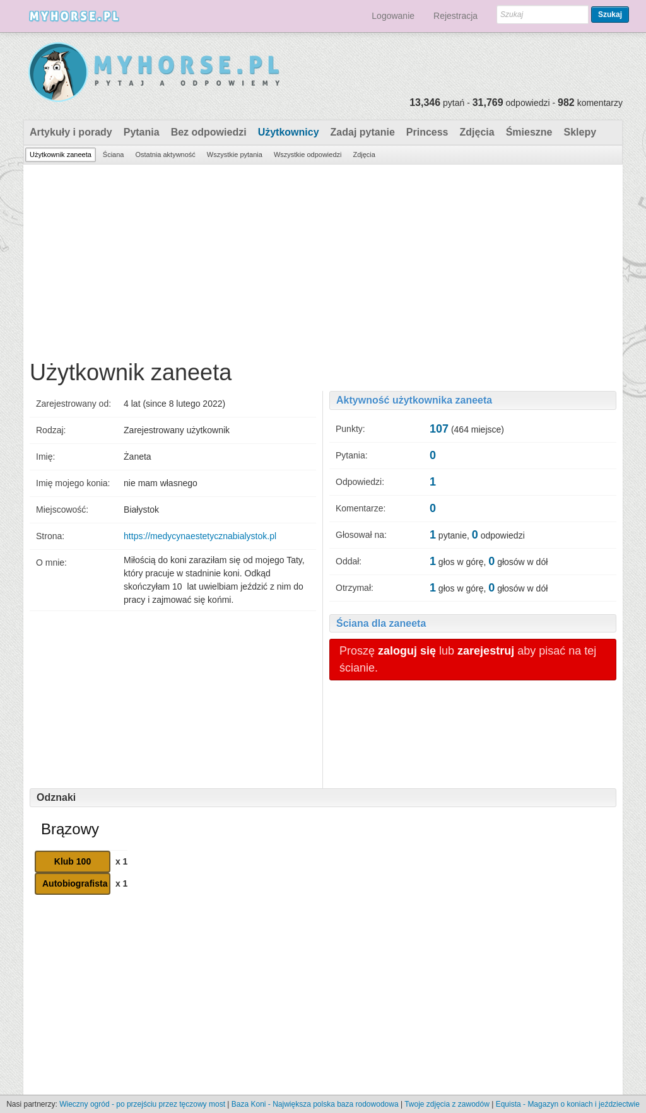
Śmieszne (529, 132)
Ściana (113, 154)
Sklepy (579, 132)
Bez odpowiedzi (209, 132)
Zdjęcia (477, 132)
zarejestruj (485, 650)
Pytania (142, 132)
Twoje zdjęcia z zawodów (447, 1104)
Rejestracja (455, 16)
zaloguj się (407, 650)
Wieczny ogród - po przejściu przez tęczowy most (142, 1104)
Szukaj (610, 14)
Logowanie (393, 16)
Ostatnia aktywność (165, 154)
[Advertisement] (323, 259)
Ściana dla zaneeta (381, 623)
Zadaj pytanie (363, 132)
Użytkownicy (288, 132)
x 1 (121, 861)
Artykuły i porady (71, 132)
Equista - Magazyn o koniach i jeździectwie (568, 1104)
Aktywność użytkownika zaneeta (414, 400)
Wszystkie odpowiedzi (308, 154)
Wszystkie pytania (234, 154)
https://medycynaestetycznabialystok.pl (200, 536)
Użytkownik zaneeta (60, 154)
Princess (427, 132)
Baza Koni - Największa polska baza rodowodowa (315, 1104)
